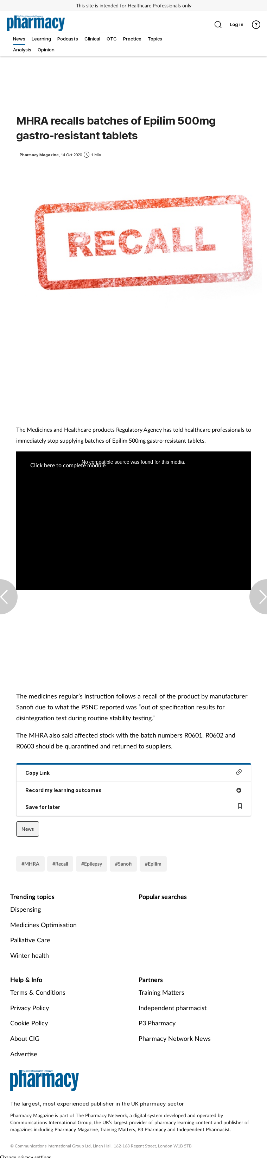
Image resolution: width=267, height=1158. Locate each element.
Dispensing (25, 909)
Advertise (23, 1054)
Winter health (29, 955)
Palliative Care (30, 940)
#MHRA (30, 864)
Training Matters (161, 992)
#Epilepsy (91, 864)
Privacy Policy (29, 1008)
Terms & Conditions (37, 992)
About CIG (24, 1038)
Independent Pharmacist (203, 1129)
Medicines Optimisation (43, 925)
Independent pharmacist (172, 1008)
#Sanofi (123, 864)
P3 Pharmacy (157, 1023)
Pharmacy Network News (175, 1038)
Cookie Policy (29, 1023)
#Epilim (153, 864)
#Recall (60, 864)
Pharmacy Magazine (76, 1129)
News (27, 829)
